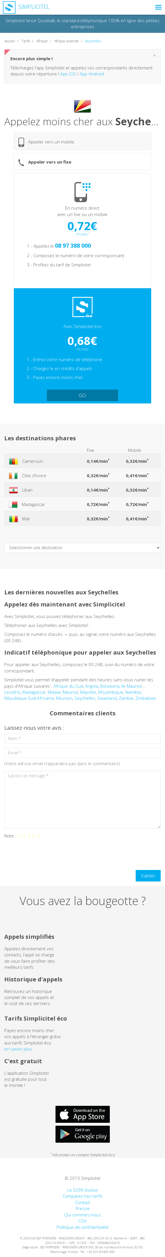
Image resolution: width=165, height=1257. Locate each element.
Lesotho (12, 692)
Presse (83, 1208)
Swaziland (107, 698)
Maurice (70, 692)
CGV (82, 1221)
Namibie (133, 692)
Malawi (54, 692)
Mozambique (110, 692)
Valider (148, 875)
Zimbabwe (145, 698)
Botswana (109, 686)
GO (82, 395)
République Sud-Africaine (29, 698)
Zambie (126, 698)
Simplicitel (26, 7)
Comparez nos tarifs (83, 1196)
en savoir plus (18, 1049)
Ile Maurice (132, 686)
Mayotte (88, 692)
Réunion (64, 698)
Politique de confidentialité (83, 1227)
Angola (91, 686)
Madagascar (34, 692)
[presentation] (48, 854)
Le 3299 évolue (82, 1190)
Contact (82, 1202)
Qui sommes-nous (82, 1215)
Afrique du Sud (68, 686)
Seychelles (84, 698)
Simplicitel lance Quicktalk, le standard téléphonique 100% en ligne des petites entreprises (82, 23)
